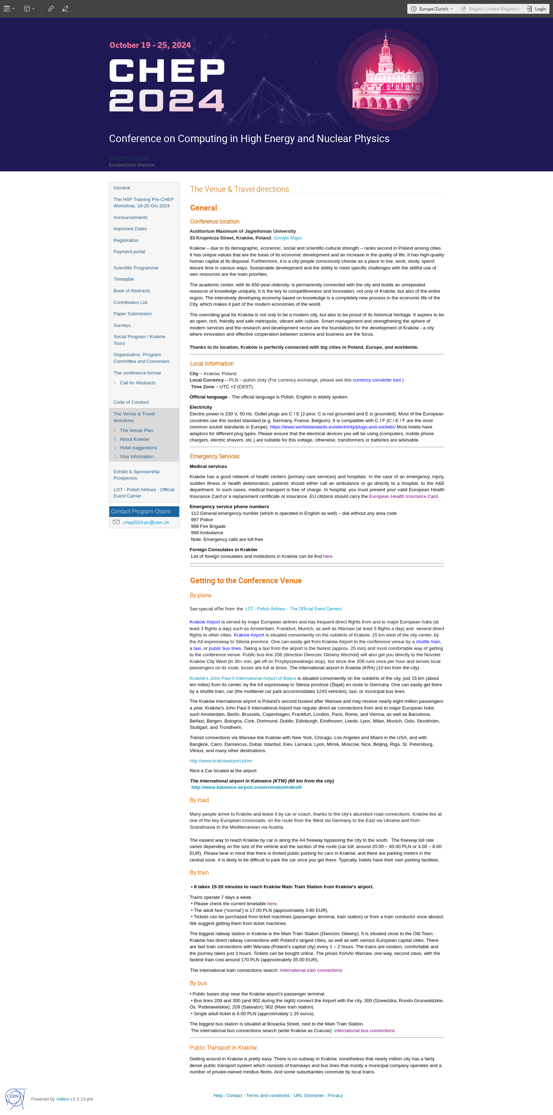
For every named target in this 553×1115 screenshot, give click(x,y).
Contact (234, 1095)
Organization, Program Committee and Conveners (142, 358)
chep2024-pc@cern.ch (146, 522)
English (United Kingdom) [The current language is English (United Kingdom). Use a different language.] (494, 9)
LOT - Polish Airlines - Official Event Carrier (144, 493)
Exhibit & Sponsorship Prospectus (136, 475)
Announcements (130, 217)
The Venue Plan (136, 430)
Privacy (335, 1095)
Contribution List (130, 302)
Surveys (122, 325)
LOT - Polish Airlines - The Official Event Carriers (293, 608)
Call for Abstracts (138, 382)
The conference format (137, 373)
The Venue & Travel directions (134, 417)
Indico (62, 1099)
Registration (126, 240)
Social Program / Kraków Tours (139, 340)
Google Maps (288, 237)
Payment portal (129, 251)
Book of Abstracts (132, 290)
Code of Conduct (131, 402)
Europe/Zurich (433, 9)
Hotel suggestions (138, 447)
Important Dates (130, 228)
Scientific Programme (136, 267)
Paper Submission (133, 313)
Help (218, 1095)
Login (540, 9)
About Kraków (134, 439)
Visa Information (137, 456)
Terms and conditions (268, 1095)
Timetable (124, 279)
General (122, 187)
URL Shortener (309, 1095)
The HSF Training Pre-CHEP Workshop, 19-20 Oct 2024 (144, 203)
